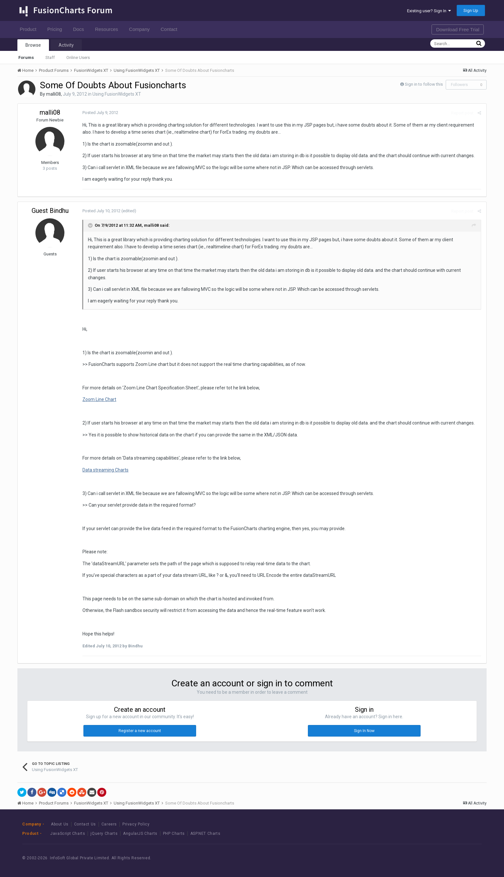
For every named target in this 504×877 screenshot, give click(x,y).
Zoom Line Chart (99, 399)
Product (30, 29)
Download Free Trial (457, 29)
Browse (33, 45)
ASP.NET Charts (205, 833)
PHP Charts (174, 833)
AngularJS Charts (140, 833)
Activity (66, 45)
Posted (100, 112)
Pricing (56, 29)
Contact (171, 29)
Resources (108, 29)
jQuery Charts (104, 833)
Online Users (78, 57)
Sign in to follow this (424, 84)
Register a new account (140, 731)
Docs (80, 29)
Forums (26, 57)
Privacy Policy (135, 824)
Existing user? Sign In (429, 10)
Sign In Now (364, 731)
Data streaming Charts (105, 469)
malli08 (53, 94)
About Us (60, 824)
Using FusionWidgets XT (116, 94)
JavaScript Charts (67, 833)
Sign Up (470, 10)
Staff (50, 57)
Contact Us (85, 824)
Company (141, 29)
